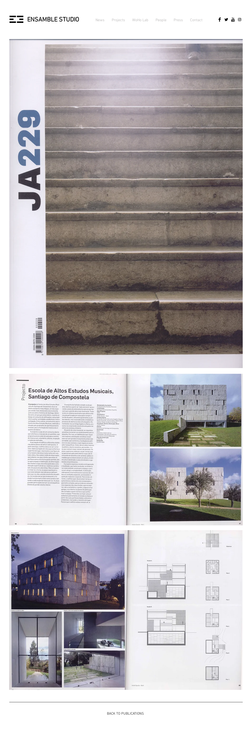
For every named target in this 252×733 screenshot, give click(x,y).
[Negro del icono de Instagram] (239, 19)
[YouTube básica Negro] (233, 19)
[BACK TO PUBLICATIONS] (125, 714)
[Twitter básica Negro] (226, 19)
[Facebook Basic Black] (219, 19)
